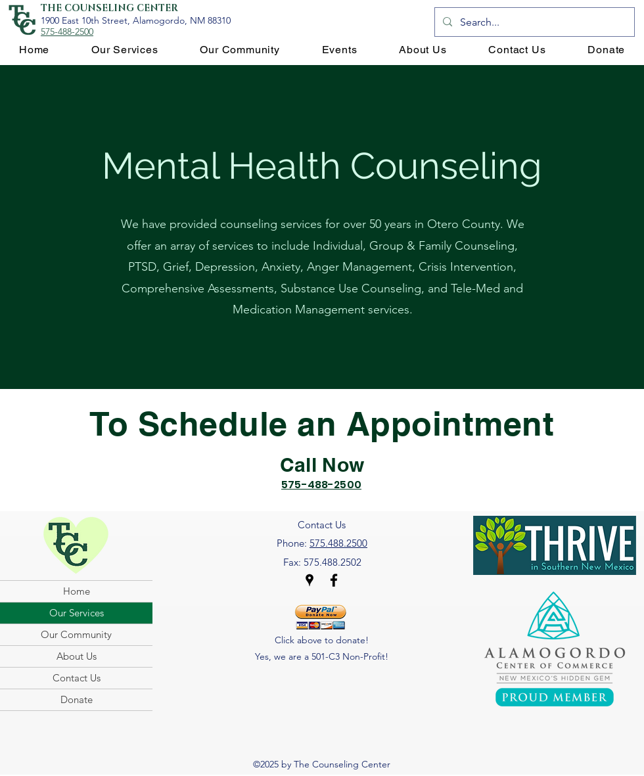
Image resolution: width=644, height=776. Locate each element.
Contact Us (77, 678)
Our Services (76, 612)
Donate (76, 699)
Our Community (76, 634)
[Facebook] (333, 580)
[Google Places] (309, 580)
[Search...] (533, 22)
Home (76, 591)
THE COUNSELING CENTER (109, 8)
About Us (77, 656)
